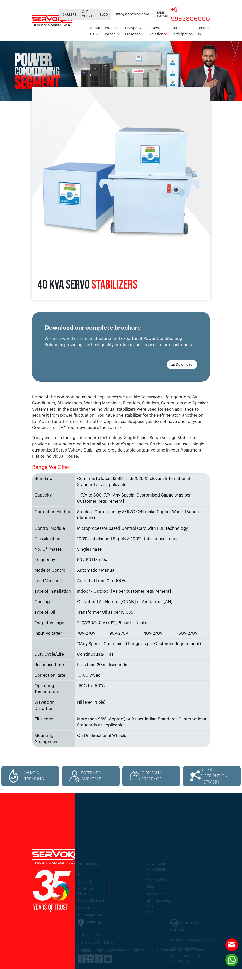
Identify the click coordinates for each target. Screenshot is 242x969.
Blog (104, 14)
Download (182, 364)
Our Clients (88, 14)
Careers (70, 14)
